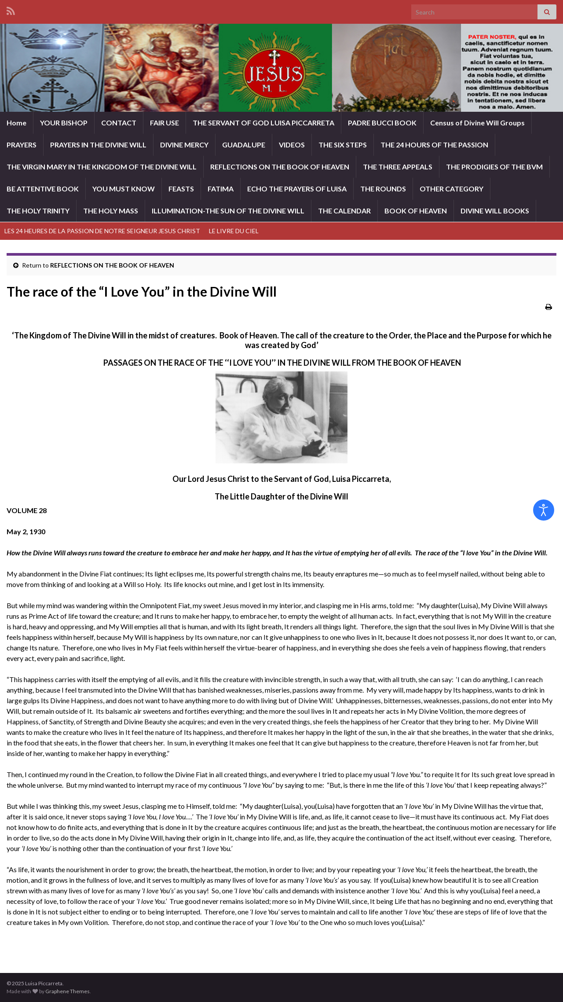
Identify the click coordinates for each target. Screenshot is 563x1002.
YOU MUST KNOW (123, 188)
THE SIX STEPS (342, 144)
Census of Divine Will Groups (477, 122)
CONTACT (118, 122)
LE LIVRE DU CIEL (234, 231)
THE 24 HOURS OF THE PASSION (434, 144)
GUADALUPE (243, 144)
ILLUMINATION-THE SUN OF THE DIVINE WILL (228, 210)
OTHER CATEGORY (451, 188)
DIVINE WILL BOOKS (495, 210)
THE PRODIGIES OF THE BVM (494, 166)
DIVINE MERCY (184, 144)
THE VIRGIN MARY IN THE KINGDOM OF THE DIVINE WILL (102, 166)
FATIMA (221, 188)
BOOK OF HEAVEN (415, 210)
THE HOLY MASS (110, 210)
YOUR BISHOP (64, 122)
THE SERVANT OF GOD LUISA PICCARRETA (263, 122)
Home (16, 122)
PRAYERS (22, 144)
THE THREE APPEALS (397, 166)
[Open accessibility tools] (543, 510)
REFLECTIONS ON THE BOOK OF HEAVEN (279, 166)
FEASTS (181, 188)
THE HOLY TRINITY (38, 210)
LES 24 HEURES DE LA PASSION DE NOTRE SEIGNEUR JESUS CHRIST (102, 231)
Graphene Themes (67, 991)
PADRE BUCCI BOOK (382, 122)
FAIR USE (164, 122)
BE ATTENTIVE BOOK (43, 188)
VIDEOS (292, 144)
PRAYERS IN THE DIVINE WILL (98, 144)
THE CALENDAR (344, 210)
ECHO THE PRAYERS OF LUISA (297, 188)
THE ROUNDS (383, 188)
